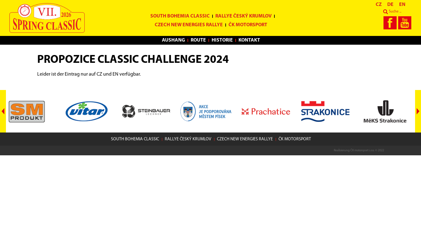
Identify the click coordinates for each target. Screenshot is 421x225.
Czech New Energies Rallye (189, 25)
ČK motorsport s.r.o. (362, 150)
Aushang (173, 40)
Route (198, 40)
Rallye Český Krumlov (243, 16)
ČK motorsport (247, 25)
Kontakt (249, 40)
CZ (99, 74)
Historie (222, 40)
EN (115, 74)
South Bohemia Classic (180, 16)
